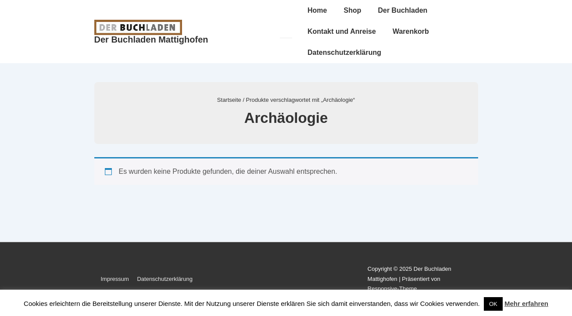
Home (317, 10)
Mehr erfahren (526, 303)
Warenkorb (411, 31)
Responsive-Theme (392, 288)
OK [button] (493, 304)
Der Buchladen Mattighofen (151, 39)
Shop (352, 10)
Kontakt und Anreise (341, 31)
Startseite (229, 100)
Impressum (115, 279)
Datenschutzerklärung (344, 52)
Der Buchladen (402, 10)
